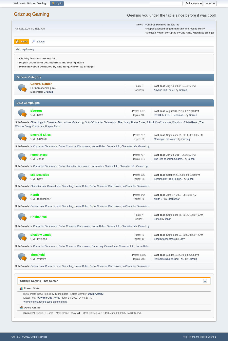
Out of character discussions (74, 166)
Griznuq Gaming (31, 14)
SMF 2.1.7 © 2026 (20, 337)
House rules (97, 166)
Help (185, 337)
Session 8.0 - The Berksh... (168, 179)
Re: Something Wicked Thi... (169, 259)
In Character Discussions (57, 122)
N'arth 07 (159, 199)
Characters (38, 126)
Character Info (129, 146)
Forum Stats (29, 288)
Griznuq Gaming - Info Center (39, 280)
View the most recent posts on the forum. (45, 301)
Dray (182, 239)
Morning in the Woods (165, 139)
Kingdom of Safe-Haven (185, 122)
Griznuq (48, 92)
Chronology (37, 122)
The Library (124, 122)
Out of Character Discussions (100, 122)
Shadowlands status (164, 239)
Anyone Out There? (164, 90)
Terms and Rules (197, 337)
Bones (157, 219)
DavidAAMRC (95, 294)
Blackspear (173, 199)
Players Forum (53, 126)
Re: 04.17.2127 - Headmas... (169, 115)
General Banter (41, 83)
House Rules (138, 122)
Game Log (78, 122)
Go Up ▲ (212, 337)
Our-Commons (163, 122)
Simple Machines (39, 337)
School (150, 122)
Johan (191, 159)
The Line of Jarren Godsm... (169, 159)
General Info (113, 146)
